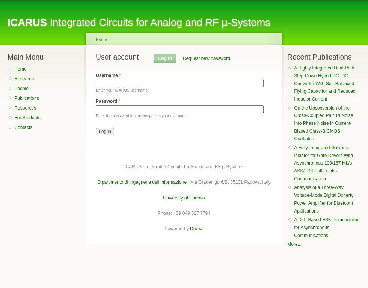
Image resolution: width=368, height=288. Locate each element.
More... (294, 244)
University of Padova (184, 198)
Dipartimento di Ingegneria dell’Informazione (142, 182)
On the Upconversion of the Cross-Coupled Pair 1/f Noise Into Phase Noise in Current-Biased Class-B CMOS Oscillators (323, 123)
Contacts (23, 127)
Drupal (197, 228)
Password (108, 101)
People (21, 88)
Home (20, 69)
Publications (26, 98)
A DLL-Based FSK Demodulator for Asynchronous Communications (326, 227)
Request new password (206, 58)
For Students (27, 117)
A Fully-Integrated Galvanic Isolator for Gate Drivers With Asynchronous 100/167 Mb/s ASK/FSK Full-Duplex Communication (323, 163)
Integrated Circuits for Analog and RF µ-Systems (139, 22)
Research (24, 78)
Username (108, 75)
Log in (167, 58)
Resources (25, 108)
